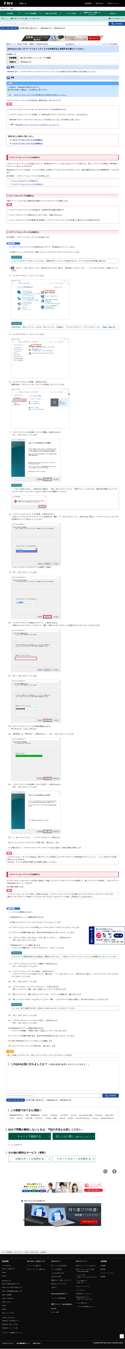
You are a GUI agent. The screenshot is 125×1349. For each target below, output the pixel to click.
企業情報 (103, 1261)
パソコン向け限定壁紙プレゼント (85, 1306)
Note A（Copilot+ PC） (8, 1269)
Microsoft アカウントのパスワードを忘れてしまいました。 (35, 125)
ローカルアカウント (107, 1118)
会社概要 (103, 1265)
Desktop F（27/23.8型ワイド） (11, 1320)
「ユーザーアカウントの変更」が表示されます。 (30, 382)
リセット (95, 1118)
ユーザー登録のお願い (32, 18)
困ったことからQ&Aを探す (59, 1265)
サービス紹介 (71, 13)
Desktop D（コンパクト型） (10, 1328)
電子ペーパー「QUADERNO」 (62, 1304)
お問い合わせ (36, 1343)
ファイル (48, 1118)
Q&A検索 (10, 13)
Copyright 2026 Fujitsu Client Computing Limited (108, 1343)
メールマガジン (80, 1290)
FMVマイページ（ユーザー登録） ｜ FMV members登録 (85, 1270)
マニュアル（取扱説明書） (59, 1298)
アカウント (54, 1115)
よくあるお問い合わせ (57, 1273)
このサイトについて (8, 1343)
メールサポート (17, 1145)
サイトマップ (18, 1252)
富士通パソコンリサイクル (59, 1284)
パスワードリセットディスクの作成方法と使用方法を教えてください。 (37, 95)
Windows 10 (58, 28)
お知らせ (113, 13)
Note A (4, 1272)
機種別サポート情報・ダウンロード (92, 13)
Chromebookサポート (59, 1294)
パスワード (39, 1118)
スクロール (98, 1115)
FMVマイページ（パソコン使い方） (86, 1265)
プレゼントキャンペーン (83, 1286)
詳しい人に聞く (73, 1136)
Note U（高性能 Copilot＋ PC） (11, 1284)
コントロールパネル (85, 1115)
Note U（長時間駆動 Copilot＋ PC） (12, 1291)
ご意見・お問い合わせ (31, 1252)
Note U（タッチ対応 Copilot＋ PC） (12, 1287)
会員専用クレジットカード (83, 1293)
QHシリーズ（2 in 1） (8, 1313)
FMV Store (99, 3)
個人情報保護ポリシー (23, 1343)
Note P (4, 1276)
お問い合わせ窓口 (51, 13)
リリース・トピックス (106, 1273)
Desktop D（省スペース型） (10, 1324)
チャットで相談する (29, 1136)
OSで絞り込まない (29, 28)
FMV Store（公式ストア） (36, 1261)
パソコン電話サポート (82, 1303)
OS (27, 1115)
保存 (55, 1118)
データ (11, 1118)
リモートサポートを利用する (74, 1158)
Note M (4, 1309)
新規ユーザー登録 (17, 18)
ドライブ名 (29, 1118)
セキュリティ (109, 1115)
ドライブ (19, 1118)
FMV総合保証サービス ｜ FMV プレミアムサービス (84, 1298)
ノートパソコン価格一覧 (34, 1265)
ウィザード (64, 1115)
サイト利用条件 (7, 1252)
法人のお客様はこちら (116, 18)
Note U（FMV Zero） (8, 1298)
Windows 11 (45, 28)
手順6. (104, 327)
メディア (62, 1118)
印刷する (71, 44)
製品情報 (88, 3)
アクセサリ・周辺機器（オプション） (13, 1332)
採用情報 (103, 1276)
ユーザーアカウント (83, 1118)
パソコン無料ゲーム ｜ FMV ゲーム (81, 1281)
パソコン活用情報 (30, 13)
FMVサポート (5, 8)
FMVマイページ (113, 3)
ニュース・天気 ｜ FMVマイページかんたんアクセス (86, 1276)
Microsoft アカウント (16, 1115)
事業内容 (103, 1269)
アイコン (45, 1115)
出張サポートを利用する (29, 1158)
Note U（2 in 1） (7, 1302)
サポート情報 (55, 1312)
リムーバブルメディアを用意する (25, 181)
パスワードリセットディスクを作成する (27, 140)
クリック (73, 1115)
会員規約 (43, 1252)
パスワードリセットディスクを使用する (27, 143)
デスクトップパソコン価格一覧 (36, 1269)
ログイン (5, 18)
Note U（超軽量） (7, 1295)
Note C (4, 1305)
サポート (23, 3)
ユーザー (71, 1118)
